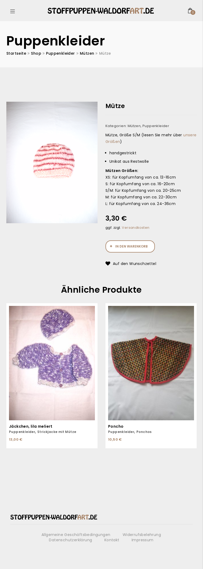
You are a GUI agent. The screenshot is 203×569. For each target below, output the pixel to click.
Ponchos (144, 432)
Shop (36, 53)
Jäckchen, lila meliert (31, 426)
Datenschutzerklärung (70, 540)
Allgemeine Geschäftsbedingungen (75, 534)
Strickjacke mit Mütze (56, 432)
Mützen (87, 53)
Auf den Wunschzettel (134, 263)
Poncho (115, 426)
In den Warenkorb (131, 246)
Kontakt (111, 540)
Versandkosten (135, 227)
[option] (52, 162)
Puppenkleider (60, 53)
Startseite (16, 53)
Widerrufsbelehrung (142, 534)
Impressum (143, 540)
